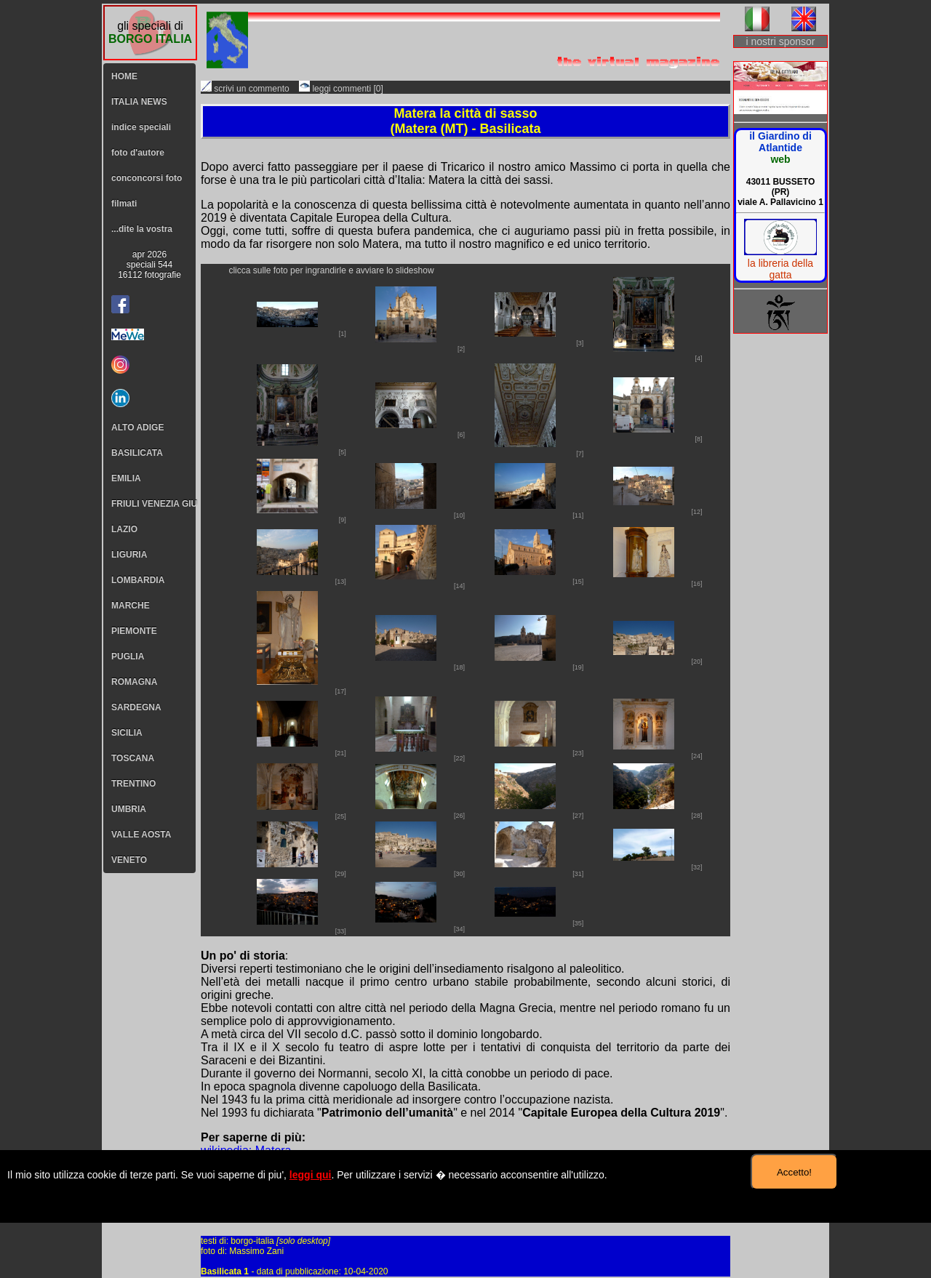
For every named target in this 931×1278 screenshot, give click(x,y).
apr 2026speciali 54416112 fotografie (149, 264)
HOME (124, 76)
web (780, 159)
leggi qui (310, 1175)
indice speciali (141, 127)
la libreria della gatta (780, 269)
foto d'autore (137, 153)
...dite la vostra (141, 229)
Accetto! (794, 1172)
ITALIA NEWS (139, 102)
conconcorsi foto (146, 178)
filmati (124, 203)
